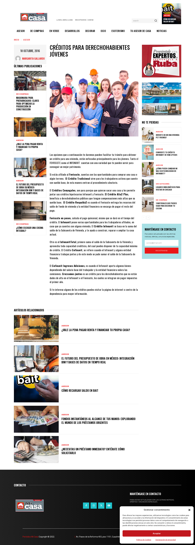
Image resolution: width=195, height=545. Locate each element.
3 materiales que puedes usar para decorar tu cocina (166, 206)
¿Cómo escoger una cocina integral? (29, 229)
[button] (189, 510)
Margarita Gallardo (33, 58)
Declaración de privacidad (166, 540)
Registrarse (162, 250)
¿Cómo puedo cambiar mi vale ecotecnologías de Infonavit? (166, 171)
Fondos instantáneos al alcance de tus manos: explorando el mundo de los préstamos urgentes (98, 421)
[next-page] (148, 217)
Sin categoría (162, 184)
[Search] (155, 21)
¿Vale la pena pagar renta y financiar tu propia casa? (29, 147)
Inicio (16, 39)
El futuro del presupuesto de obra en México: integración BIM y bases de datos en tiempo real (30, 189)
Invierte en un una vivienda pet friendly (167, 136)
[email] (161, 243)
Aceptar (157, 533)
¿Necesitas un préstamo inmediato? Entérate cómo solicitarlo (93, 451)
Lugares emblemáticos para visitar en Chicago (168, 188)
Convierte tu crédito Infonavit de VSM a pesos (166, 153)
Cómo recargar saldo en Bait (169, 20)
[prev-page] (143, 217)
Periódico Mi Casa (30, 537)
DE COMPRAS (22, 94)
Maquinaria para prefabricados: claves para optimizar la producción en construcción (27, 103)
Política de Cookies (143, 540)
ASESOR (167, 15)
